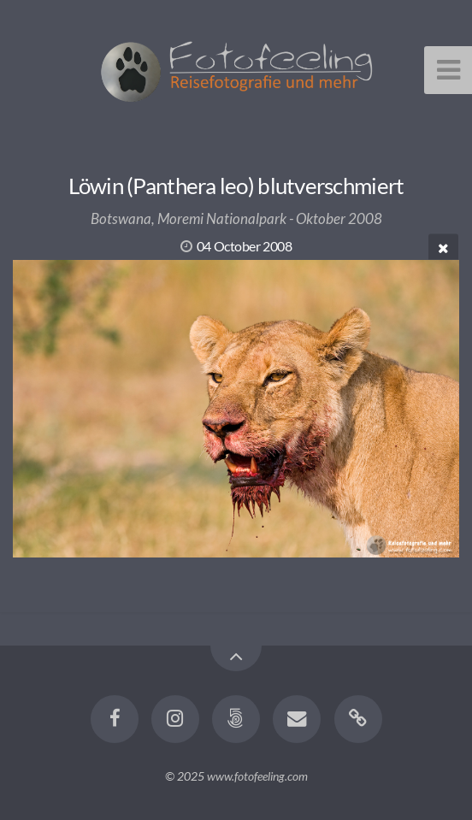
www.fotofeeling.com (257, 776)
